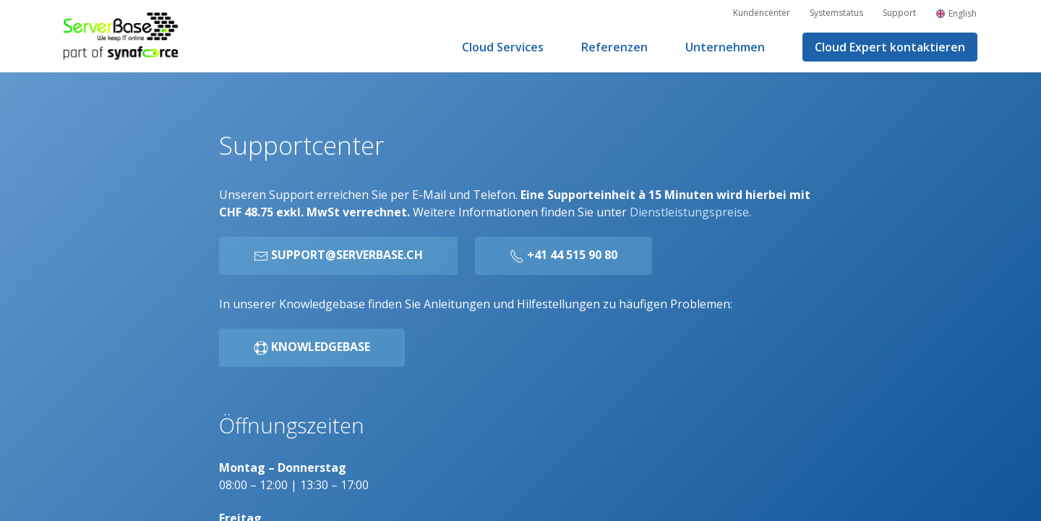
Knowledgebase (312, 347)
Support (899, 13)
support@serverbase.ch (338, 255)
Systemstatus (836, 13)
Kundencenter (761, 13)
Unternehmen (725, 47)
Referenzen (614, 47)
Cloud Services (503, 47)
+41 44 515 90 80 (563, 255)
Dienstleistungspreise (689, 212)
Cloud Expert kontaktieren (890, 47)
